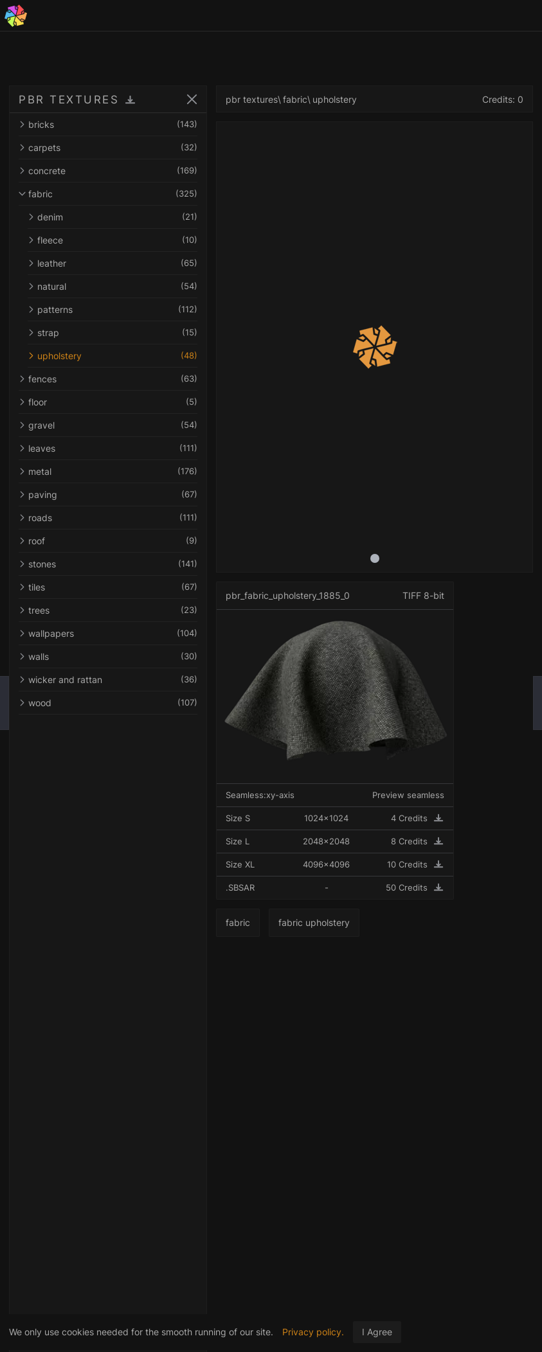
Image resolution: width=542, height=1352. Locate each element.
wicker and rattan (108, 679)
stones (108, 564)
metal (108, 471)
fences (108, 379)
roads (108, 517)
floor (108, 402)
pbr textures (252, 99)
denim (112, 217)
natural (112, 286)
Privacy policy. (313, 1331)
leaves (108, 448)
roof (108, 540)
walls (108, 656)
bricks (108, 124)
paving (108, 494)
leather (112, 263)
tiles (108, 587)
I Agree (377, 1331)
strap (112, 332)
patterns (112, 309)
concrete (108, 170)
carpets (108, 147)
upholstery (112, 355)
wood (108, 702)
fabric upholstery (314, 922)
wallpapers (108, 633)
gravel (108, 425)
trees (108, 610)
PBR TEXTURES (69, 99)
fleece (112, 240)
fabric (108, 193)
